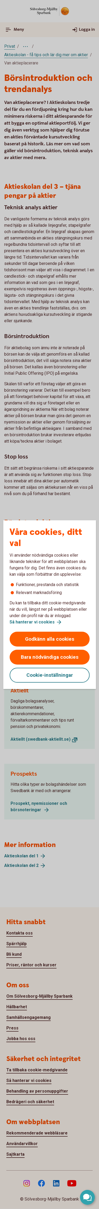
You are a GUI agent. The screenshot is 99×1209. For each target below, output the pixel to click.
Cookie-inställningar (49, 675)
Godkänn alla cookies (49, 639)
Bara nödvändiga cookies (49, 657)
